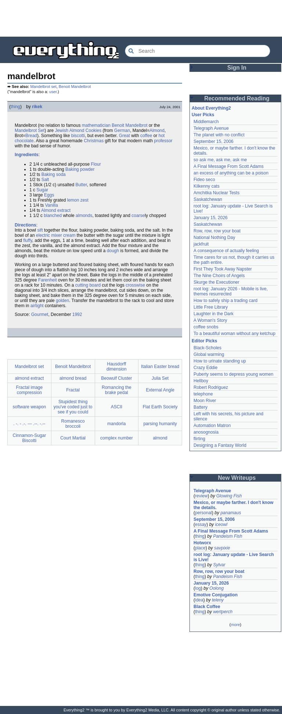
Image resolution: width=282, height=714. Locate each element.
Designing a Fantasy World (220, 445)
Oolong (216, 588)
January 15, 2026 (211, 217)
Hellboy (201, 380)
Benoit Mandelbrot (75, 86)
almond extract (29, 378)
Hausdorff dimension (116, 366)
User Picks (203, 114)
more (235, 624)
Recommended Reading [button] (237, 98)
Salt (45, 179)
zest (84, 200)
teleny (218, 600)
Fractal (73, 390)
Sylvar (219, 564)
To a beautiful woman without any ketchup (234, 333)
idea (199, 600)
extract (63, 210)
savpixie (222, 548)
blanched (53, 215)
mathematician (96, 125)
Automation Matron (212, 425)
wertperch (222, 611)
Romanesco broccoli (73, 424)
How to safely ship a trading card (225, 300)
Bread (31, 135)
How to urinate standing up (220, 361)
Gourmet (39, 314)
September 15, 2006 (214, 141)
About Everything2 (211, 108)
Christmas (94, 140)
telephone (203, 394)
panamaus (230, 512)
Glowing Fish (229, 495)
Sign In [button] (236, 68)
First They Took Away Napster (223, 269)
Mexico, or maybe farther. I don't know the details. (234, 505)
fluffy (27, 240)
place (200, 548)
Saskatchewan (208, 199)
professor (163, 140)
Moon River (205, 400)
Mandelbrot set (43, 86)
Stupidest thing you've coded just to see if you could (73, 407)
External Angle (160, 390)
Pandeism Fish (227, 536)
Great (124, 135)
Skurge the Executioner (216, 282)
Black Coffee (207, 606)
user (53, 91)
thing (15, 106)
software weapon (29, 406)
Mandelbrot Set (29, 130)
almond (160, 438)
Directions (25, 225)
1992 (77, 314)
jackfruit (201, 244)
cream (69, 235)
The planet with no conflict (219, 134)
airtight (37, 305)
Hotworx (202, 542)
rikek (37, 106)
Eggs (49, 195)
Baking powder (79, 169)
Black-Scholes (207, 347)
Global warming (209, 354)
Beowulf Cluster (116, 378)
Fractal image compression (29, 390)
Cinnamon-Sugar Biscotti (29, 438)
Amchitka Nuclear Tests (216, 192)
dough (113, 250)
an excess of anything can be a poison (231, 173)
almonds (84, 215)
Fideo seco (204, 179)
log (198, 588)
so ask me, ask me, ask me (220, 159)
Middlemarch (206, 121)
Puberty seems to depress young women (233, 374)
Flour (96, 164)
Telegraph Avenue (211, 128)
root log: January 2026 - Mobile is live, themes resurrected (231, 291)
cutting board (88, 285)
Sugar (42, 189)
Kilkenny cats (207, 186)
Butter (81, 184)
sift (40, 230)
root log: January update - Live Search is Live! (234, 557)
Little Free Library (211, 307)
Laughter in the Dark (214, 313)
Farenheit (47, 280)
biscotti (78, 135)
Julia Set (160, 378)
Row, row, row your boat (217, 230)
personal (203, 512)
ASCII (116, 406)
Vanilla (51, 205)
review (201, 495)
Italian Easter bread (160, 366)
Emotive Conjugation (216, 594)
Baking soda (53, 174)
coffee (146, 135)
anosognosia (206, 432)
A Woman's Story (210, 320)
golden (62, 300)
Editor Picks (204, 340)
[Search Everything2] (197, 51)
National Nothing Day (214, 237)
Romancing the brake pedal (116, 390)
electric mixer (49, 235)
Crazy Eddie (205, 367)
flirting (199, 438)
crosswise (135, 285)
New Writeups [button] (237, 478)
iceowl (221, 524)
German (122, 130)
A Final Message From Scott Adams (229, 166)
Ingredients (27, 154)
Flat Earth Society (160, 406)
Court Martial (73, 438)
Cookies (93, 130)
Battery (200, 407)
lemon (73, 200)
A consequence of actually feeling (226, 250)
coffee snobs (206, 327)
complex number (116, 438)
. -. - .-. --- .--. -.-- (29, 423)
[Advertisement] (141, 18)
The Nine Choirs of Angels (219, 275)
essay (200, 524)
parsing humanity (160, 423)
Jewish (61, 130)
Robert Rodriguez (211, 387)
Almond (76, 130)
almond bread (72, 378)
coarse (138, 215)
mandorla (116, 423)
